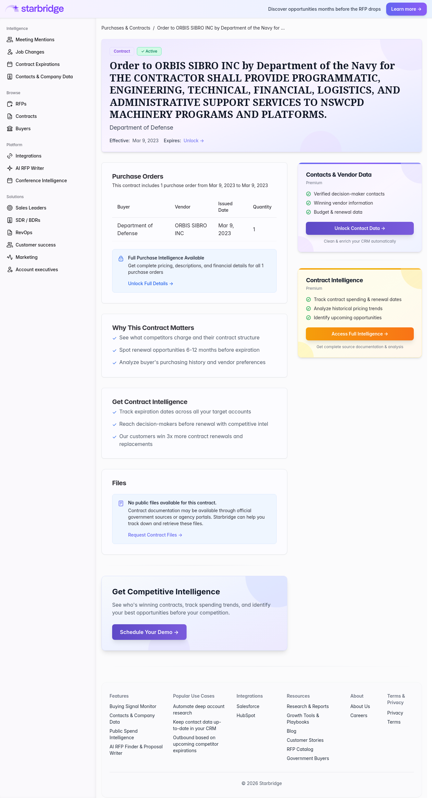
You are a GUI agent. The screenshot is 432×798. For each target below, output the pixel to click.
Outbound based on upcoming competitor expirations (195, 744)
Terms (393, 722)
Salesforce (248, 706)
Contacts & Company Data (132, 719)
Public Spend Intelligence (123, 734)
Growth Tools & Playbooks (303, 719)
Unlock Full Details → (150, 283)
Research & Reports (308, 706)
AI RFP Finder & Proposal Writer (136, 750)
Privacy (395, 713)
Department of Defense (141, 127)
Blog (291, 731)
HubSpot (246, 715)
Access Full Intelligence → (360, 333)
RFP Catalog (300, 749)
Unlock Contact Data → (359, 228)
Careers (358, 715)
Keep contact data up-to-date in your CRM (197, 725)
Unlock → (194, 140)
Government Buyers (308, 758)
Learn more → (406, 9)
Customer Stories (305, 740)
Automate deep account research (198, 709)
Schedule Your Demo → (149, 632)
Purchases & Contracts (125, 28)
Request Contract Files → (155, 535)
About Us (360, 706)
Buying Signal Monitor (133, 706)
